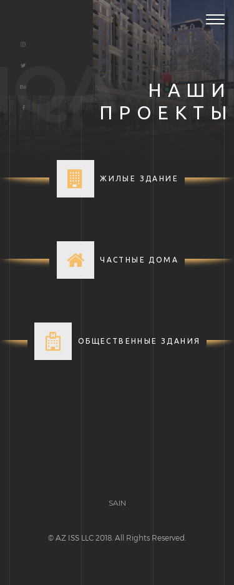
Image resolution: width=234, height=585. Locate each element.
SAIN (117, 503)
